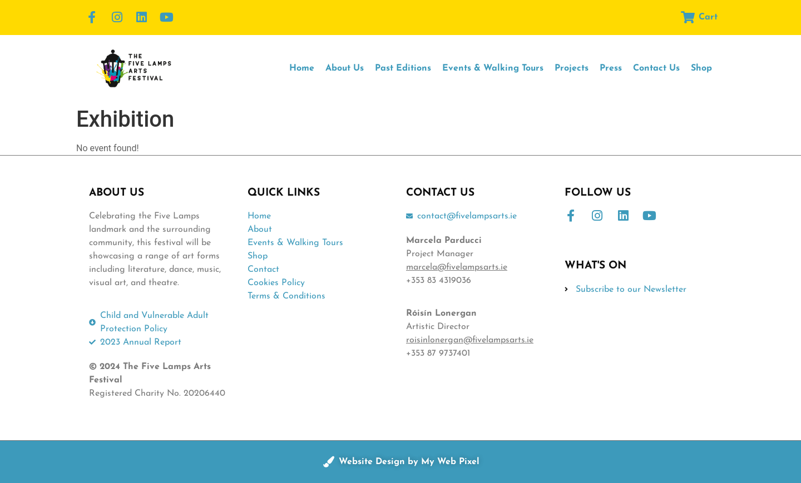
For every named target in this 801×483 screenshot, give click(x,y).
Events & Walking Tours (492, 68)
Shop (701, 68)
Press (611, 68)
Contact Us (656, 68)
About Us (344, 68)
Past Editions (403, 68)
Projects (572, 68)
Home (301, 68)
